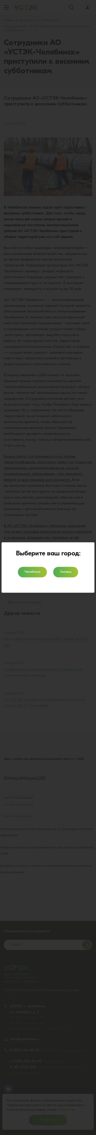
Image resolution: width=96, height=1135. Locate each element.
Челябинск (32, 572)
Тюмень (66, 572)
